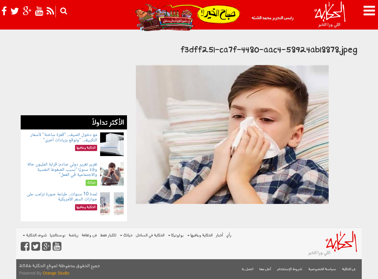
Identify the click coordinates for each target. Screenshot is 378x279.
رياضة (74, 235)
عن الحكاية (349, 269)
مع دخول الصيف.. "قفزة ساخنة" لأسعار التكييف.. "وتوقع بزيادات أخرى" (63, 137)
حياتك (126, 235)
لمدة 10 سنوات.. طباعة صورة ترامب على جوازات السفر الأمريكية (62, 197)
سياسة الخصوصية (322, 269)
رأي (229, 235)
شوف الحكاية (35, 235)
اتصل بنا (247, 269)
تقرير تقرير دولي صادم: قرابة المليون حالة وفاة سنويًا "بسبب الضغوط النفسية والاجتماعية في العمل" (62, 169)
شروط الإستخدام (289, 269)
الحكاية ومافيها (200, 235)
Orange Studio (56, 273)
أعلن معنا (265, 269)
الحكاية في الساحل (150, 235)
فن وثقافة (89, 235)
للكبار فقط (108, 235)
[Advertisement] (74, 74)
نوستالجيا (58, 235)
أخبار (219, 235)
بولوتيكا (176, 235)
